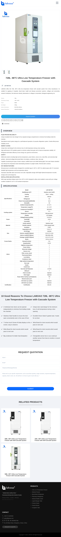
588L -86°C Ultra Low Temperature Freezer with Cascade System (15, 474)
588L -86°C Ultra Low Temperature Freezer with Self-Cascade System (15, 439)
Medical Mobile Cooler (37, 498)
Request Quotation (30, 116)
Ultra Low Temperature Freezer (39, 489)
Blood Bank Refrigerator (38, 494)
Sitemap (17, 497)
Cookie (12, 497)
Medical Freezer (36, 492)
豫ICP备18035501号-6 (7, 499)
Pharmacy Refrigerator (37, 496)
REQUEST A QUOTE (10, 527)
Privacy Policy (5, 497)
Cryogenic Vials (36, 507)
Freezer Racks (35, 503)
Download (5, 123)
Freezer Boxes (35, 505)
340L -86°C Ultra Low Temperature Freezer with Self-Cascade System (45, 439)
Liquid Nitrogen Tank (37, 501)
